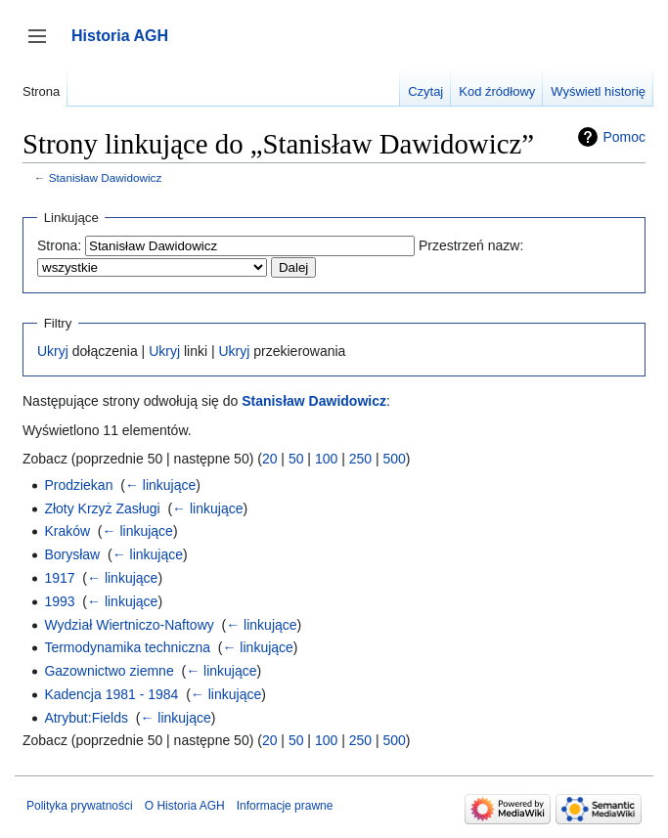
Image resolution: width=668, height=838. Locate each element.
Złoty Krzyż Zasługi (101, 508)
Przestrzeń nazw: (471, 245)
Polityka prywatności (79, 806)
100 (326, 458)
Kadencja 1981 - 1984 (111, 694)
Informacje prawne (285, 806)
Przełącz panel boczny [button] (43, 45)
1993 (59, 601)
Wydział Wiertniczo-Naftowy (128, 625)
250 (360, 458)
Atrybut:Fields (86, 718)
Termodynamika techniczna (127, 647)
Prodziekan (78, 485)
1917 (59, 578)
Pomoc (624, 137)
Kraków (67, 531)
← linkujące (160, 485)
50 (296, 458)
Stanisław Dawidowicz (105, 177)
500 (393, 458)
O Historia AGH (185, 806)
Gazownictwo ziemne (108, 671)
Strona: (59, 245)
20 (270, 458)
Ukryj (52, 351)
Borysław (72, 554)
